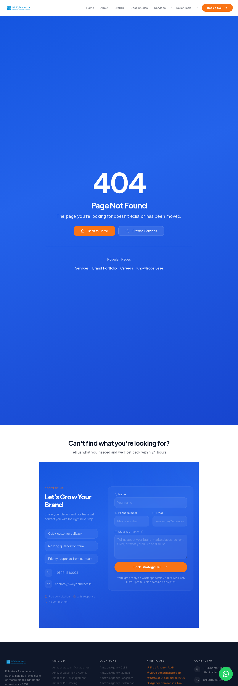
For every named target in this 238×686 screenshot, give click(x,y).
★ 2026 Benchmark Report (164, 672)
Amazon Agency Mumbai (115, 672)
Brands (119, 8)
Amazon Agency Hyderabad (117, 683)
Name (120, 494)
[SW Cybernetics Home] (18, 7)
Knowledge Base (149, 268)
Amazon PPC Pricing (64, 683)
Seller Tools (183, 8)
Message (128, 531)
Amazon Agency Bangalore (116, 678)
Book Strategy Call (150, 567)
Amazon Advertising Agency (69, 672)
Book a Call (217, 8)
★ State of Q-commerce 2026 (166, 678)
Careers (126, 268)
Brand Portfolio (104, 268)
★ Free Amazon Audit (160, 667)
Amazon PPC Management (68, 678)
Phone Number (125, 513)
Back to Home (94, 231)
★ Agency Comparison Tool (164, 683)
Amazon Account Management (71, 667)
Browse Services (141, 231)
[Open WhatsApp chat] (226, 674)
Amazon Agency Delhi (113, 667)
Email (158, 513)
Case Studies (139, 8)
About (104, 8)
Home (90, 8)
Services (160, 8)
